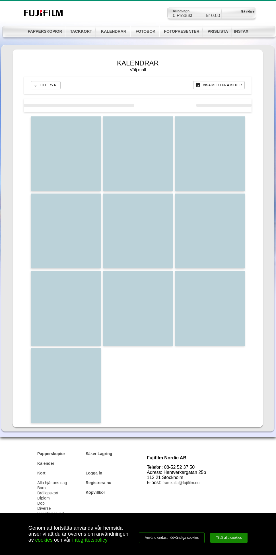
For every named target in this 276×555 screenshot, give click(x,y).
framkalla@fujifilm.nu (180, 482)
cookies (44, 540)
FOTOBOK (146, 31)
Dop (41, 503)
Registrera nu (98, 482)
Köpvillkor (95, 492)
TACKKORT (81, 31)
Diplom (43, 498)
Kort (41, 473)
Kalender (45, 463)
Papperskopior (51, 453)
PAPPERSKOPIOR (45, 31)
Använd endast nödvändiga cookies (172, 538)
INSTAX (241, 31)
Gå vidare (248, 11)
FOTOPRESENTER (181, 31)
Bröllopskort (47, 493)
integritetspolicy (90, 540)
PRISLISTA (217, 31)
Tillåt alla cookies (229, 538)
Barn (41, 488)
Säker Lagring (99, 453)
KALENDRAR (113, 31)
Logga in (94, 473)
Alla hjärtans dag (52, 482)
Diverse (44, 508)
